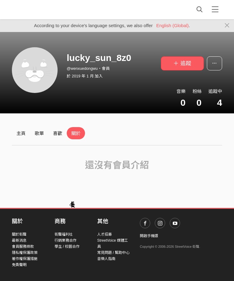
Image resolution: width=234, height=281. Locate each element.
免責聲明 (19, 265)
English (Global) (172, 25)
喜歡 (57, 133)
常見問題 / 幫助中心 (113, 253)
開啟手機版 (149, 236)
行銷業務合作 (65, 240)
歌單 (39, 133)
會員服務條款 (23, 246)
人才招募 (104, 234)
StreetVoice (37, 9)
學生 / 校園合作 (67, 246)
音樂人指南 (106, 259)
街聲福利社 (64, 234)
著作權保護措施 (24, 259)
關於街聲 (19, 234)
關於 (75, 133)
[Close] (227, 25)
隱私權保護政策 (24, 253)
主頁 (21, 133)
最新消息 (19, 240)
